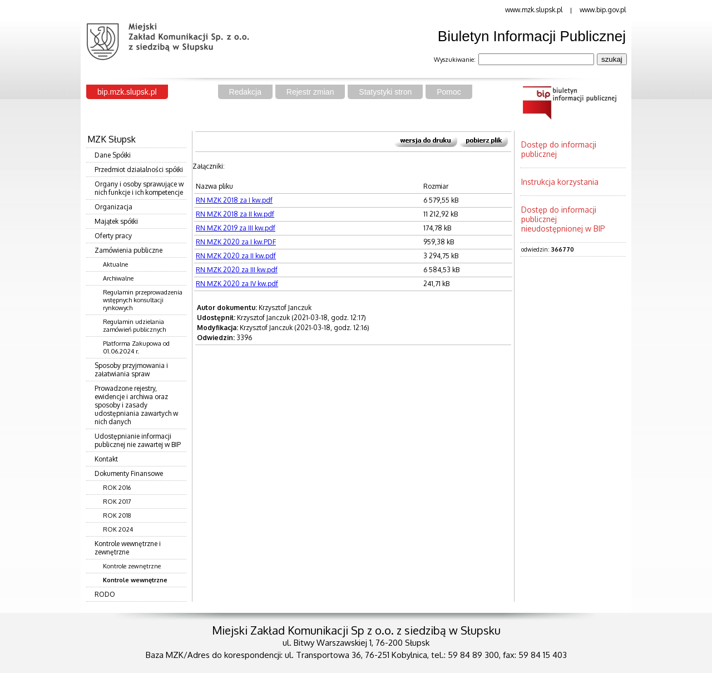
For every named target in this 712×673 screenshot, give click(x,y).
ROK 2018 (117, 515)
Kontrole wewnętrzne (135, 580)
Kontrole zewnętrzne (132, 566)
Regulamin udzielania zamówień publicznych (134, 325)
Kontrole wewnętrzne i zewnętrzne (128, 547)
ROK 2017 (117, 501)
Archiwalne (118, 278)
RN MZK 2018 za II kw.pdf (235, 214)
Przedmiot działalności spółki (139, 169)
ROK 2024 (118, 529)
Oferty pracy (113, 236)
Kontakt (106, 459)
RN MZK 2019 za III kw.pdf (235, 228)
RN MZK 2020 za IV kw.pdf (237, 283)
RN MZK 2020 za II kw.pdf (236, 256)
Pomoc (449, 91)
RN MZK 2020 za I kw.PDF (236, 242)
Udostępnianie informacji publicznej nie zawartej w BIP (138, 440)
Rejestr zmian (310, 91)
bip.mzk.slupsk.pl (127, 91)
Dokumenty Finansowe (129, 473)
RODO (105, 594)
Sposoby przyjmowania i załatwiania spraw (131, 369)
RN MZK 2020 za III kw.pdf (237, 270)
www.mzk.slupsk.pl (533, 10)
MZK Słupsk (111, 139)
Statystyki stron (385, 91)
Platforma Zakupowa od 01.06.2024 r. (136, 347)
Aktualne (115, 264)
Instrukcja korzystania (560, 181)
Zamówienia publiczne (128, 250)
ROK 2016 (117, 488)
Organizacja (113, 207)
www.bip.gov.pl (603, 10)
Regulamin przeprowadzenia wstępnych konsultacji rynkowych (142, 300)
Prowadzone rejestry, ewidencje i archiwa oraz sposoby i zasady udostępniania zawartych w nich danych (136, 405)
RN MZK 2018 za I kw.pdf (234, 200)
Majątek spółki (116, 221)
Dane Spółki (113, 155)
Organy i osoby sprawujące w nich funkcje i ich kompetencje (139, 188)
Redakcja (245, 91)
